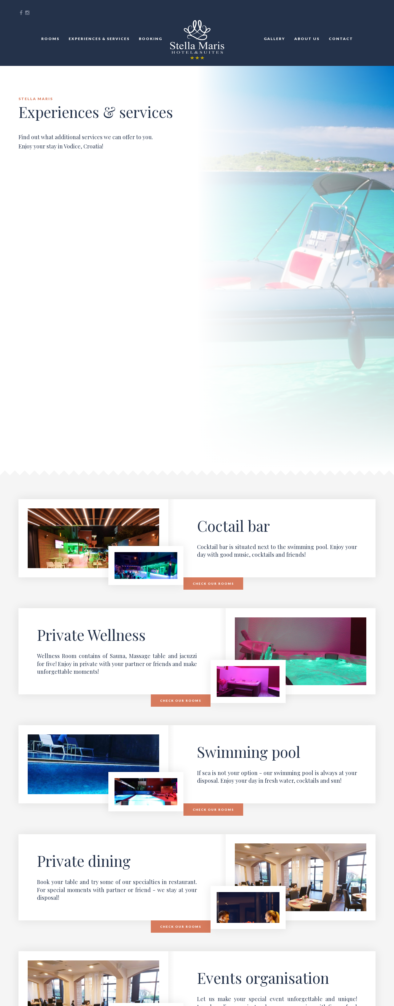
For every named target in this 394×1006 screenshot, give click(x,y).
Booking (150, 38)
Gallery (274, 38)
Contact (341, 38)
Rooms (50, 38)
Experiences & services (99, 38)
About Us (307, 38)
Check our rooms (213, 583)
